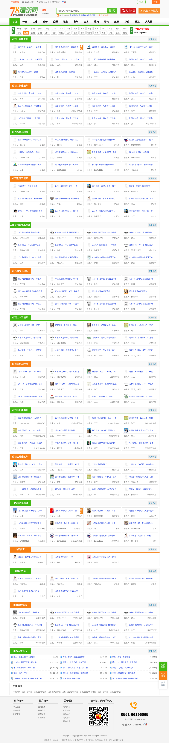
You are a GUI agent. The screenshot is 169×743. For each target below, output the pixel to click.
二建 (35, 21)
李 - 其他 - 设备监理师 (72, 678)
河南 (111, 29)
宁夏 (111, 33)
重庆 (96, 29)
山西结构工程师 (20, 364)
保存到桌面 (28, 2)
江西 (33, 33)
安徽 (89, 29)
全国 (19, 29)
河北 (68, 29)
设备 (65, 21)
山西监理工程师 (20, 178)
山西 (26, 33)
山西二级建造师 (20, 85)
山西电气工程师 (20, 271)
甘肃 (75, 33)
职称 (127, 21)
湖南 (19, 33)
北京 (26, 29)
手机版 (57, 2)
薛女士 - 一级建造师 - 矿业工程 (124, 662)
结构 (96, 21)
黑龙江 (61, 33)
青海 (96, 33)
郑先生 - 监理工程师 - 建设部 (25, 662)
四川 (33, 29)
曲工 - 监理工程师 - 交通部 (24, 657)
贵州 (54, 33)
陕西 (82, 29)
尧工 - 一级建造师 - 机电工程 (74, 662)
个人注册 (16, 707)
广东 (54, 29)
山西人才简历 (20, 651)
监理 (55, 21)
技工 (137, 21)
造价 (45, 21)
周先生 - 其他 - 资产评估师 (123, 668)
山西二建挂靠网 (40, 692)
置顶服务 (41, 707)
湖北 (103, 29)
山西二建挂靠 (115, 692)
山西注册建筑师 (20, 456)
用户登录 (16, 714)
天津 (125, 29)
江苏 (40, 29)
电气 (75, 21)
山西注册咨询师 (20, 410)
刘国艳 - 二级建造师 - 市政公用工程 (28, 678)
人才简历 (130, 10)
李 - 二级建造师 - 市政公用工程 (75, 668)
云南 (68, 33)
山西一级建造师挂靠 (70, 692)
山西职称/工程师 (20, 503)
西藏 (125, 33)
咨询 (106, 21)
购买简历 (41, 714)
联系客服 (163, 683)
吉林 (82, 33)
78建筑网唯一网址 (141, 29)
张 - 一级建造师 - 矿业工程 (24, 668)
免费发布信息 (43, 2)
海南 (103, 33)
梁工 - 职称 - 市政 (20, 673)
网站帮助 (66, 718)
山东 (61, 29)
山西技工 (20, 549)
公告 (132, 30)
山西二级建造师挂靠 (88, 692)
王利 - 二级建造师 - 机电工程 (123, 673)
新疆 (118, 33)
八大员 (148, 21)
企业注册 (16, 710)
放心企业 (41, 710)
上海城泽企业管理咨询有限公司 (82, 15)
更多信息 (152, 39)
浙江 (75, 29)
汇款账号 (41, 718)
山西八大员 (20, 571)
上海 (47, 29)
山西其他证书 (20, 604)
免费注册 (163, 665)
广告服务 (66, 710)
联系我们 (66, 714)
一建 (24, 21)
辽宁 (47, 33)
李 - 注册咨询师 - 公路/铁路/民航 (125, 678)
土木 (86, 21)
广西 (40, 33)
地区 (13, 30)
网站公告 (66, 721)
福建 (118, 29)
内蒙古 (89, 33)
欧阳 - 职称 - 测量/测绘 (121, 657)
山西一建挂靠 (26, 692)
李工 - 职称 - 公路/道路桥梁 (74, 657)
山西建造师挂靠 (54, 692)
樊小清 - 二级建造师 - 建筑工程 (75, 673)
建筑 (116, 21)
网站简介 (66, 707)
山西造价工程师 (20, 132)
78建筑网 (15, 2)
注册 (156, 2)
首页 (14, 21)
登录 (141, 2)
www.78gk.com (140, 33)
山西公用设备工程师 (20, 224)
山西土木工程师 (20, 317)
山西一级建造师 (20, 39)
